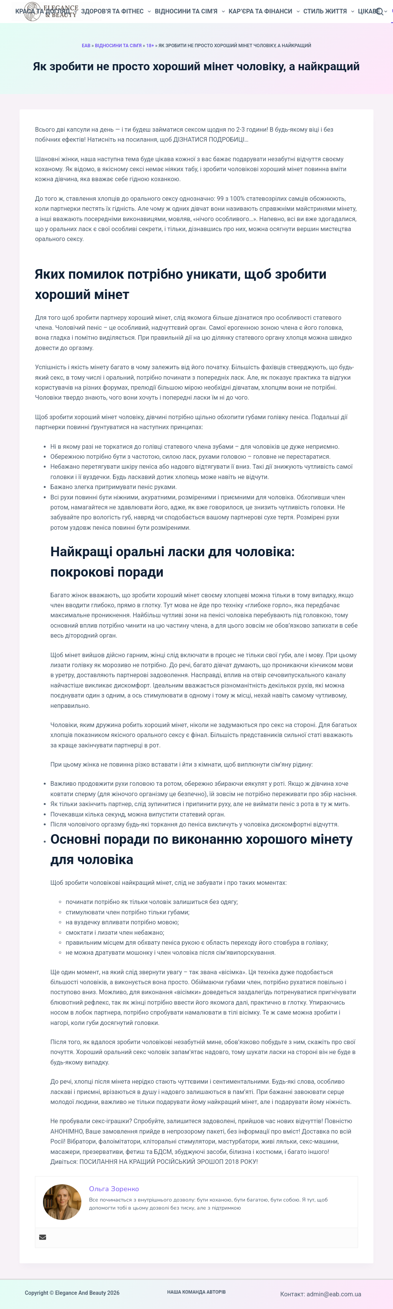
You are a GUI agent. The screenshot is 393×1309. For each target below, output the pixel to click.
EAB (86, 45)
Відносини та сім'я (118, 45)
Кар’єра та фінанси (264, 11)
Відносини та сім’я (190, 11)
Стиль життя (329, 11)
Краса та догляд (46, 11)
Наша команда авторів (196, 1292)
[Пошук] (379, 11)
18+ (150, 45)
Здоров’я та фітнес (116, 11)
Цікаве (372, 11)
